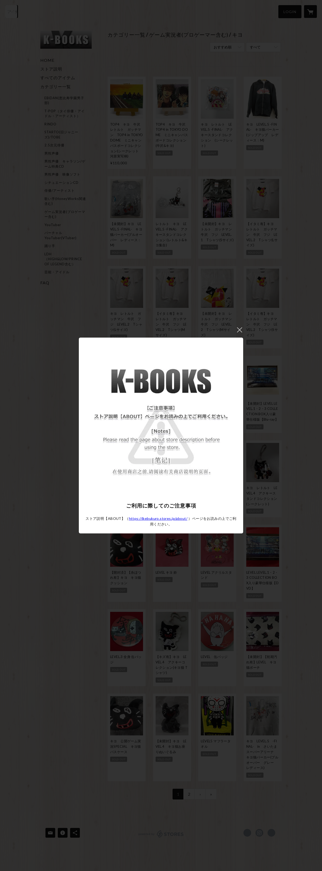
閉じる (239, 329)
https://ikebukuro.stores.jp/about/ (158, 518)
